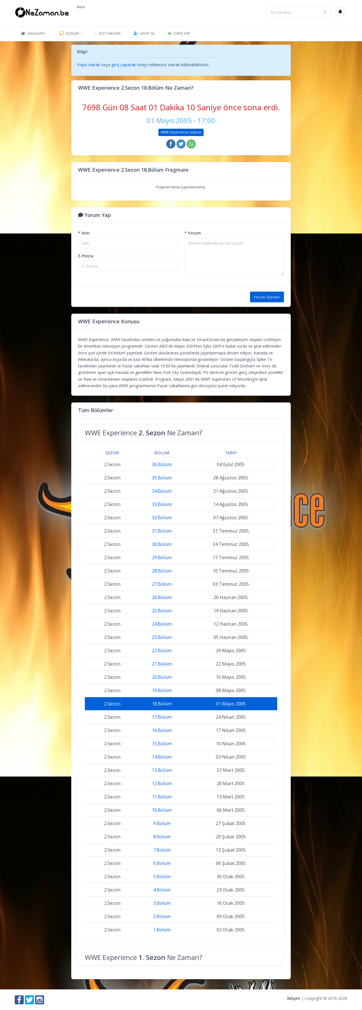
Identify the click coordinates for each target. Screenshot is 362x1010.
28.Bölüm (162, 571)
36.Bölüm (162, 464)
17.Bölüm (162, 717)
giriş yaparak (123, 64)
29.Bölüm (162, 557)
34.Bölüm (162, 491)
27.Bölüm (162, 584)
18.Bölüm (162, 704)
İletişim (293, 998)
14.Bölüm (162, 757)
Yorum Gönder (267, 297)
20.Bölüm (162, 677)
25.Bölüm (162, 611)
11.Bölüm (162, 797)
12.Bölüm (162, 783)
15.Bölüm (162, 743)
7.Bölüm (162, 850)
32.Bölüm (162, 517)
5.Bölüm (162, 876)
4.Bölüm (162, 890)
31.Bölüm (162, 531)
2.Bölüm (162, 916)
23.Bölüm (162, 637)
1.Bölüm (162, 930)
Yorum (192, 233)
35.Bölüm (162, 478)
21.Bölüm (162, 664)
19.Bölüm (162, 690)
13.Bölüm (162, 770)
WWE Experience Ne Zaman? (143, 432)
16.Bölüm (162, 730)
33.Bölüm (162, 504)
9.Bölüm (162, 823)
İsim (84, 233)
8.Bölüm (162, 837)
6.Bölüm (162, 863)
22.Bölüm (162, 650)
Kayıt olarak (88, 64)
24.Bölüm (162, 624)
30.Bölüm (162, 544)
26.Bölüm (162, 597)
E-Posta (85, 256)
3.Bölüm (162, 903)
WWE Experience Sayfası (181, 132)
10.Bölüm (162, 810)
